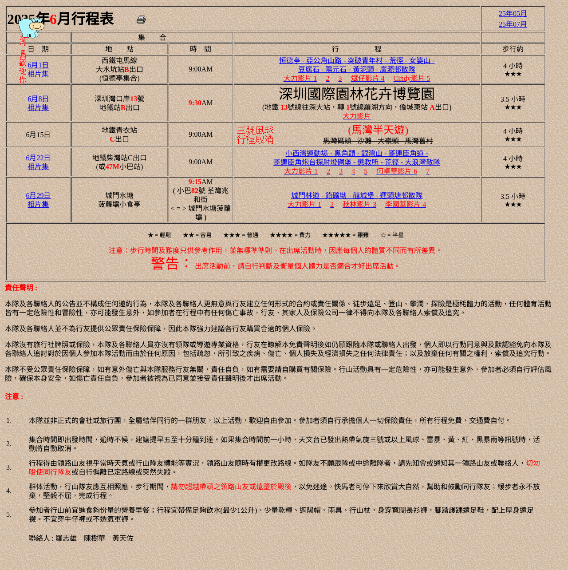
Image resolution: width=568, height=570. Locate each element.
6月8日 (38, 99)
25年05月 (513, 13)
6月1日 (38, 65)
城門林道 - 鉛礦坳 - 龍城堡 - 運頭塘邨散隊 (356, 195)
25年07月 (513, 24)
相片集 (38, 74)
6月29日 (38, 195)
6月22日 (38, 158)
